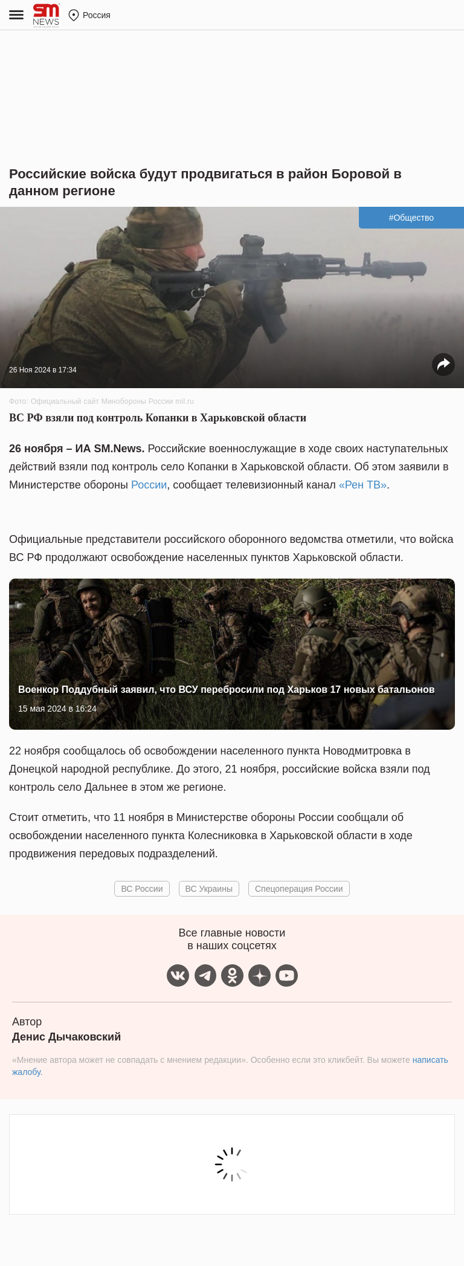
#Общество (411, 217)
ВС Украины (209, 889)
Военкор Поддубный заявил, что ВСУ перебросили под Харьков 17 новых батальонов (226, 689)
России (149, 485)
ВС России (142, 889)
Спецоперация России (299, 889)
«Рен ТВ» (363, 485)
